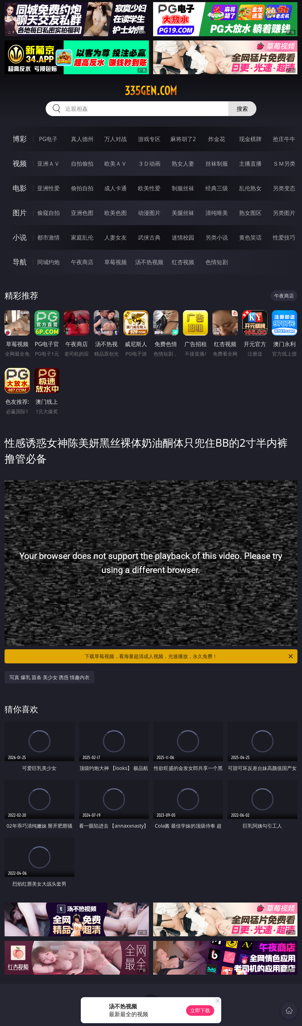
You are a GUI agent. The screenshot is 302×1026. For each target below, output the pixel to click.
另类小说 (216, 237)
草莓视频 (115, 262)
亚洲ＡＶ (48, 163)
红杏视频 (183, 262)
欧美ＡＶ (115, 163)
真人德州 (82, 139)
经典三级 (216, 188)
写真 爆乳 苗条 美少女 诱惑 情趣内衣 (49, 677)
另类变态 (284, 188)
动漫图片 (149, 213)
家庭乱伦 (82, 237)
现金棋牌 (250, 139)
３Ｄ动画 (149, 163)
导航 (20, 262)
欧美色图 (115, 213)
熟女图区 (250, 213)
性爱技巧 (284, 237)
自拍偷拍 (82, 163)
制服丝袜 (183, 188)
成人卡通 (115, 188)
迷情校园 (183, 237)
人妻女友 (115, 237)
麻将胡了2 (183, 139)
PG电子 (48, 139)
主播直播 (250, 163)
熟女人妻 (183, 163)
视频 (20, 163)
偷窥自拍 (48, 213)
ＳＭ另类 (284, 163)
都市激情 (48, 237)
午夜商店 (82, 262)
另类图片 (284, 213)
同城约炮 (48, 262)
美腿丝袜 (183, 213)
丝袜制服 (216, 163)
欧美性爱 (149, 188)
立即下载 (200, 1010)
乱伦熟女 (250, 188)
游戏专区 (149, 139)
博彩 (20, 139)
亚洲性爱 (48, 188)
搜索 (242, 109)
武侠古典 (149, 237)
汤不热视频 (149, 262)
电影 (20, 188)
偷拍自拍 (82, 188)
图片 (20, 212)
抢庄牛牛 (284, 139)
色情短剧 (216, 262)
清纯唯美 (216, 213)
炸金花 (216, 139)
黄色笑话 (250, 237)
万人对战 (115, 139)
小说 (20, 237)
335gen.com (151, 91)
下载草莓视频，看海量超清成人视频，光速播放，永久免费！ (189, 656)
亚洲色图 (82, 213)
